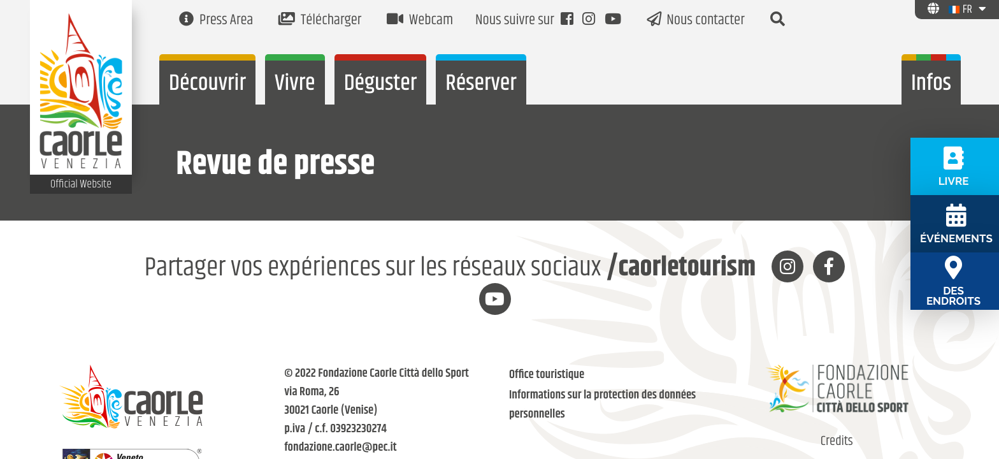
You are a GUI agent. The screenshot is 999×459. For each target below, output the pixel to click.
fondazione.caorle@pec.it (340, 448)
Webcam (420, 21)
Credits (837, 442)
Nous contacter (696, 21)
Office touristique (546, 375)
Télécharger (319, 21)
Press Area (216, 21)
